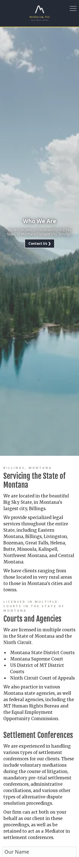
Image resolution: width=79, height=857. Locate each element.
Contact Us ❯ (39, 243)
